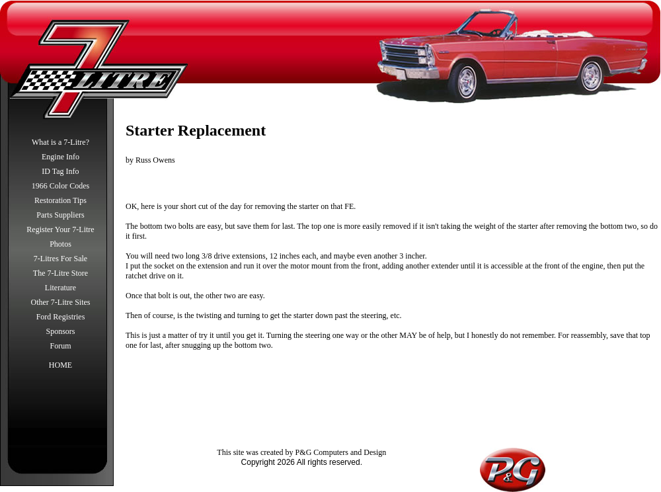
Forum (60, 345)
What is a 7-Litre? (60, 142)
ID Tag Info (60, 171)
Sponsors (60, 331)
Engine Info (60, 156)
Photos (60, 244)
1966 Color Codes (60, 185)
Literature (60, 287)
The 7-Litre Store (60, 273)
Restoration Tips (60, 200)
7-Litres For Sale (60, 258)
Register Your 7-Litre (60, 229)
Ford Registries (60, 316)
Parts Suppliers (60, 215)
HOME (60, 365)
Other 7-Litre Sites (61, 302)
